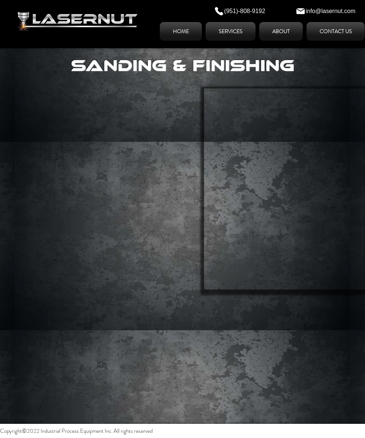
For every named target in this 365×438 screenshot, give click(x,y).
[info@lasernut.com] (325, 11)
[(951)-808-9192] (239, 11)
